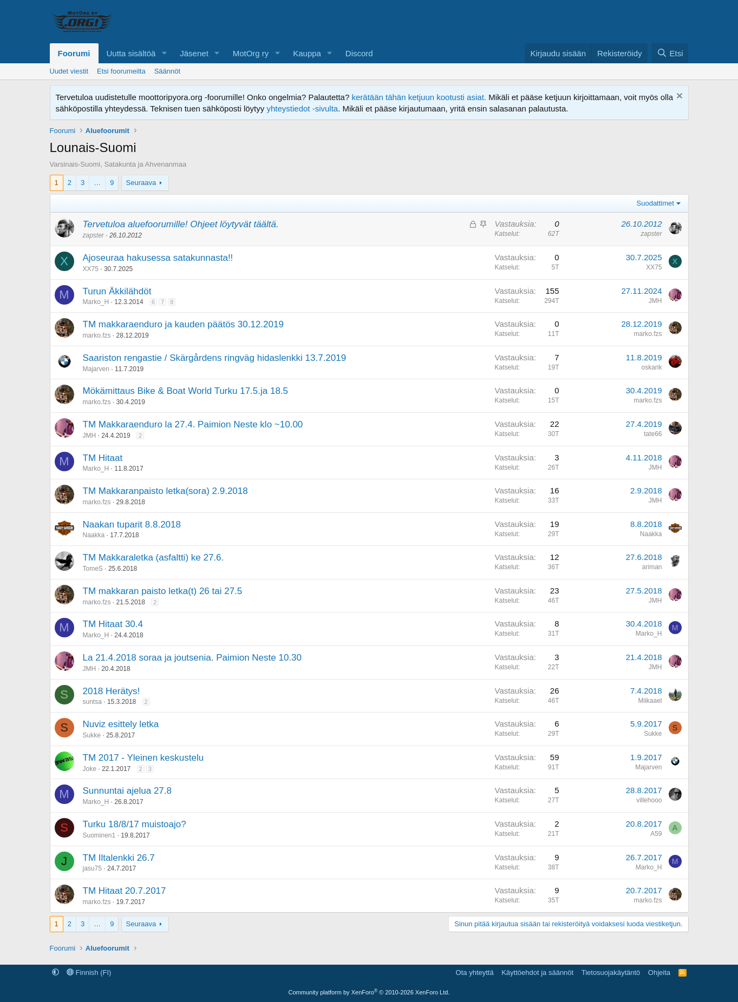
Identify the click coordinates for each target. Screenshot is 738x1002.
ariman (652, 567)
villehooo (649, 800)
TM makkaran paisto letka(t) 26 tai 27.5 (163, 591)
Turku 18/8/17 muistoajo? (134, 824)
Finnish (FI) (89, 972)
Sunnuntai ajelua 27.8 (127, 791)
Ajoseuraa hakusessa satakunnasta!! (158, 258)
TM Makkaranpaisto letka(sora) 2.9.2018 (165, 491)
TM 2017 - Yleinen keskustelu (143, 758)
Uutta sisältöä (131, 53)
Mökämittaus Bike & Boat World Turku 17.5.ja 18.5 (186, 391)
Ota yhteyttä (475, 972)
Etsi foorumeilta (121, 71)
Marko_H (96, 302)
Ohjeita (659, 972)
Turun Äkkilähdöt (117, 291)
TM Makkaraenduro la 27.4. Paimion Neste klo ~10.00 (193, 424)
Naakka (94, 535)
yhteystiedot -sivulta (302, 108)
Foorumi (74, 53)
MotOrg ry (251, 53)
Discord (359, 53)
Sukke (92, 735)
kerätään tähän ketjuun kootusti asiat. (418, 97)
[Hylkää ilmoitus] (678, 97)
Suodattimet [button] (655, 203)
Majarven (96, 369)
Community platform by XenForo (369, 992)
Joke (89, 769)
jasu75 (92, 868)
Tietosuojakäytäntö (611, 972)
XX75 (91, 269)
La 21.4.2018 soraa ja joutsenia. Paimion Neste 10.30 (192, 657)
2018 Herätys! (111, 691)
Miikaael (650, 700)
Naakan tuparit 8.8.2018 (132, 524)
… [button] (97, 183)
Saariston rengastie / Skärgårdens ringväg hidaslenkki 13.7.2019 (215, 358)
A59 (656, 834)
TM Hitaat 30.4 (113, 624)
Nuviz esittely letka (121, 724)
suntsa (92, 702)
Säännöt (167, 71)
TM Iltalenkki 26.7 (119, 858)
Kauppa (307, 53)
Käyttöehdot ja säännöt (537, 972)
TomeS (93, 568)
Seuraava (141, 183)
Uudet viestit (69, 71)
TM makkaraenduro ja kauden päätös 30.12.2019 (183, 324)
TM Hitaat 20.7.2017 (124, 891)
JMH (655, 301)
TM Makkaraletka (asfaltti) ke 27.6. (153, 557)
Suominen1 (99, 835)
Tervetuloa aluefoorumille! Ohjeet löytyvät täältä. (181, 224)
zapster (93, 235)
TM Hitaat (103, 458)
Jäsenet (194, 53)
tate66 (653, 434)
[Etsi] (669, 53)
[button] (164, 53)
